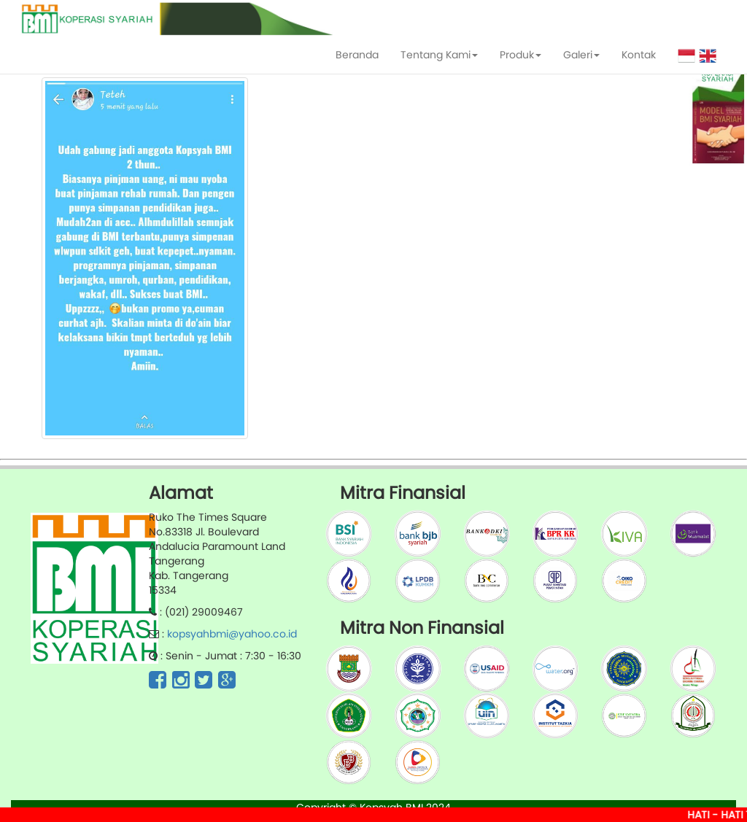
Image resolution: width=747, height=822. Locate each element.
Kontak (639, 54)
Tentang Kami (439, 54)
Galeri (581, 54)
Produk (520, 54)
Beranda (357, 54)
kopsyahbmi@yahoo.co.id (232, 634)
